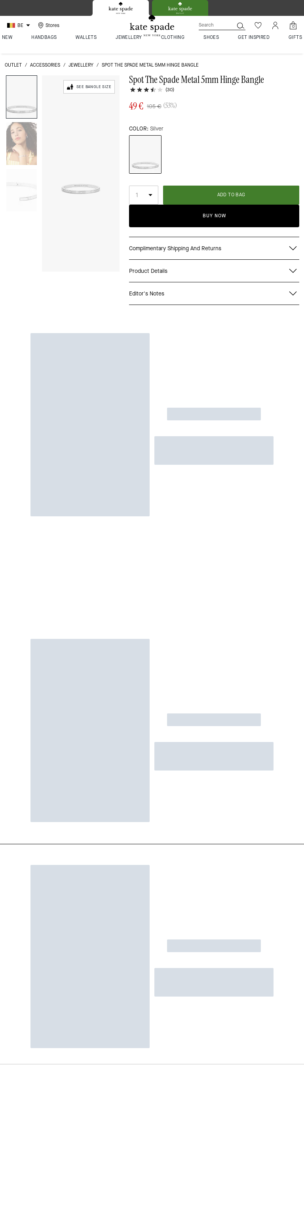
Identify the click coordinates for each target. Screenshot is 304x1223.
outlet (13, 65)
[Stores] (47, 25)
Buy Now (214, 216)
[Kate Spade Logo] (152, 25)
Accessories (45, 65)
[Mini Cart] (293, 25)
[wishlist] (110, 105)
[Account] (275, 25)
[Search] (210, 25)
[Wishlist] (258, 25)
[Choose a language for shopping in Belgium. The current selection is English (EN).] (19, 25)
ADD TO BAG (231, 195)
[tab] (121, 8)
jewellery (80, 65)
